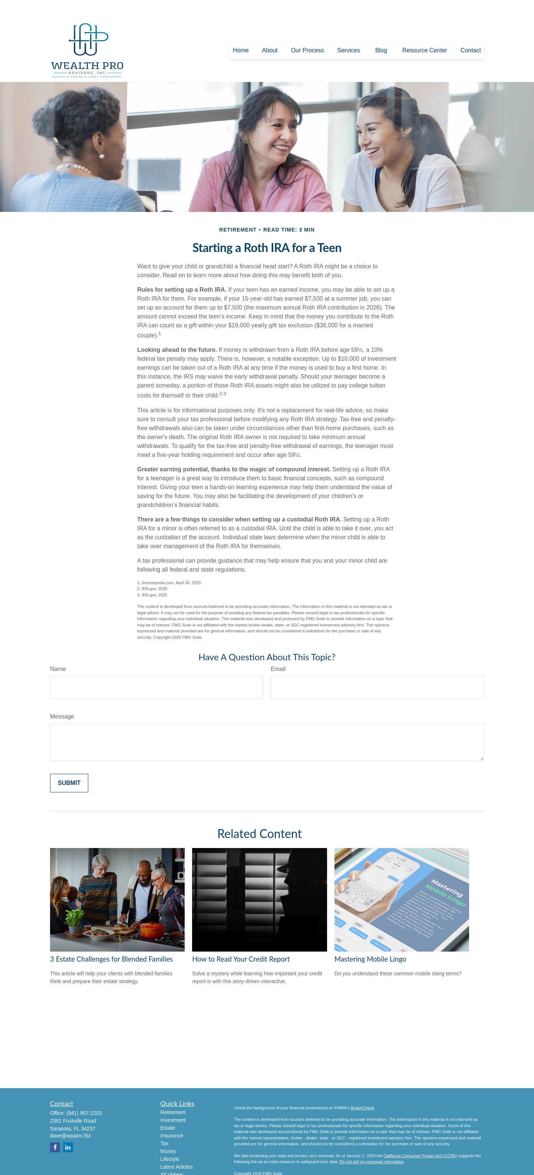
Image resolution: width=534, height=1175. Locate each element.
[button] (241, 31)
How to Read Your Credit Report (241, 940)
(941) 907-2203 (84, 1094)
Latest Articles (177, 1148)
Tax (165, 1124)
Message (62, 697)
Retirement (173, 1093)
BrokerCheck (362, 1089)
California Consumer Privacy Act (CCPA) (420, 1137)
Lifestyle (170, 1140)
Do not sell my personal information (371, 1143)
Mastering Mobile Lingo (370, 940)
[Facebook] (55, 1128)
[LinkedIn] (68, 1128)
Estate (168, 1109)
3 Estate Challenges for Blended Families (111, 940)
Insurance (172, 1117)
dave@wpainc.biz (70, 1117)
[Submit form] (69, 764)
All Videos (172, 1156)
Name (58, 650)
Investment (173, 1101)
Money (168, 1132)
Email (278, 650)
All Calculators (177, 1163)
